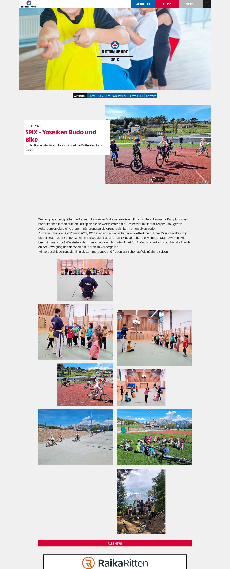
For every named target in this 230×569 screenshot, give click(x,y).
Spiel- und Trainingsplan (112, 95)
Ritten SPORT (28, 4)
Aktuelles (143, 4)
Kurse (167, 4)
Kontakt (151, 95)
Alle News (115, 543)
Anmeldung (136, 95)
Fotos (92, 95)
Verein (190, 4)
